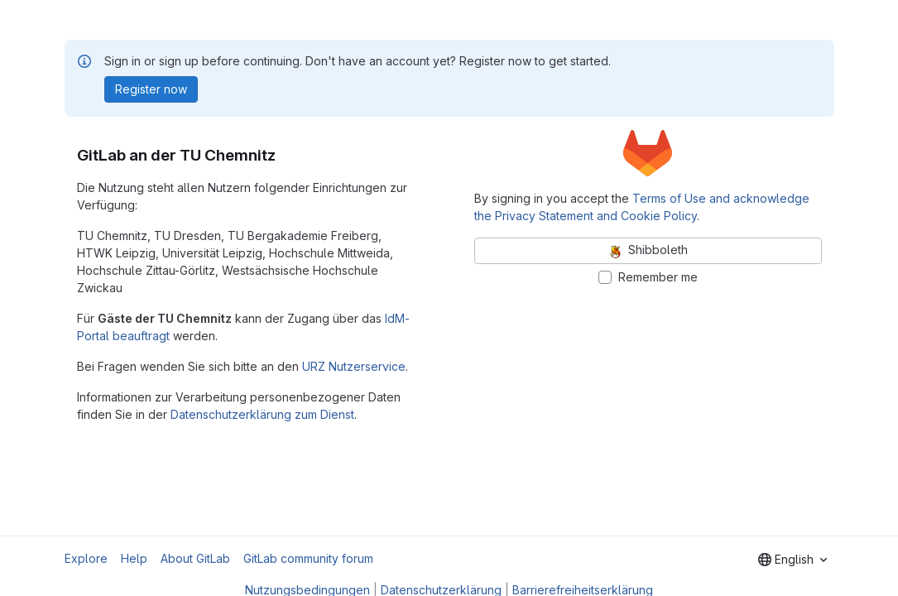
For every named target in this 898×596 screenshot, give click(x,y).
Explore (86, 558)
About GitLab (195, 558)
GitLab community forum (308, 558)
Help (134, 558)
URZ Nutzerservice (354, 366)
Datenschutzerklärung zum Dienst (262, 414)
